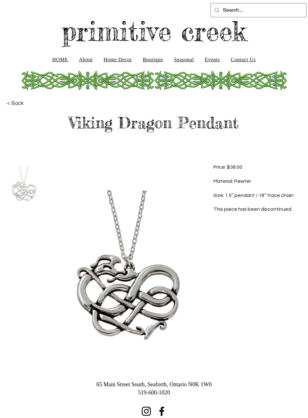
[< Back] (15, 103)
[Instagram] (146, 411)
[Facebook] (162, 411)
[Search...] (258, 10)
